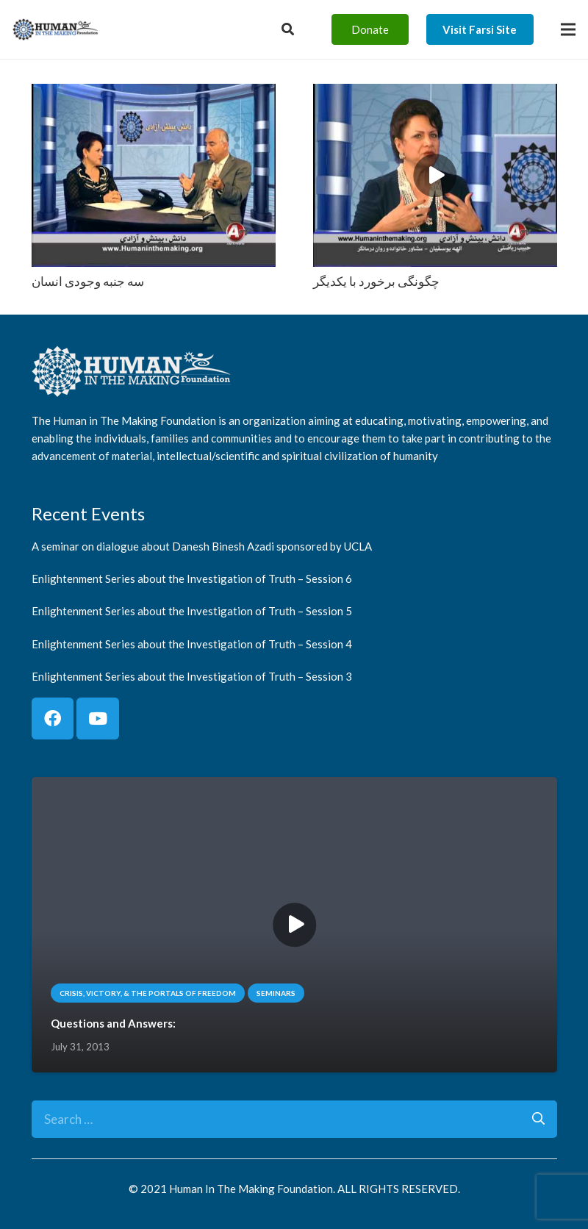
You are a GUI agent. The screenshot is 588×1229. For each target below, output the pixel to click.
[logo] (55, 29)
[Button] (288, 29)
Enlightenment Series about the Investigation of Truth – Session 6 (192, 578)
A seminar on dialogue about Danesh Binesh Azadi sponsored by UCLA (202, 546)
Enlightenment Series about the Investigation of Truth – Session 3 (192, 676)
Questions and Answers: (112, 1024)
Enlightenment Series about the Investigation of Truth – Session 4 (192, 644)
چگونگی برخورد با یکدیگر (376, 281)
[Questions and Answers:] (294, 787)
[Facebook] (53, 719)
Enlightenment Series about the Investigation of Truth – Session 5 (192, 611)
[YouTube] (97, 719)
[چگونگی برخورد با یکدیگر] (435, 94)
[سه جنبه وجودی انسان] (154, 94)
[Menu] (568, 29)
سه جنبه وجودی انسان (88, 281)
